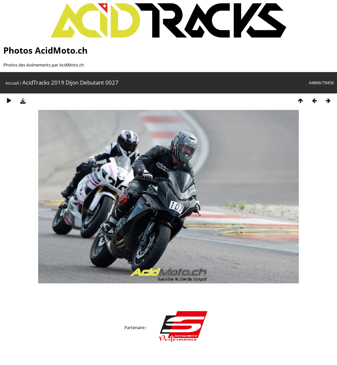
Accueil (12, 83)
